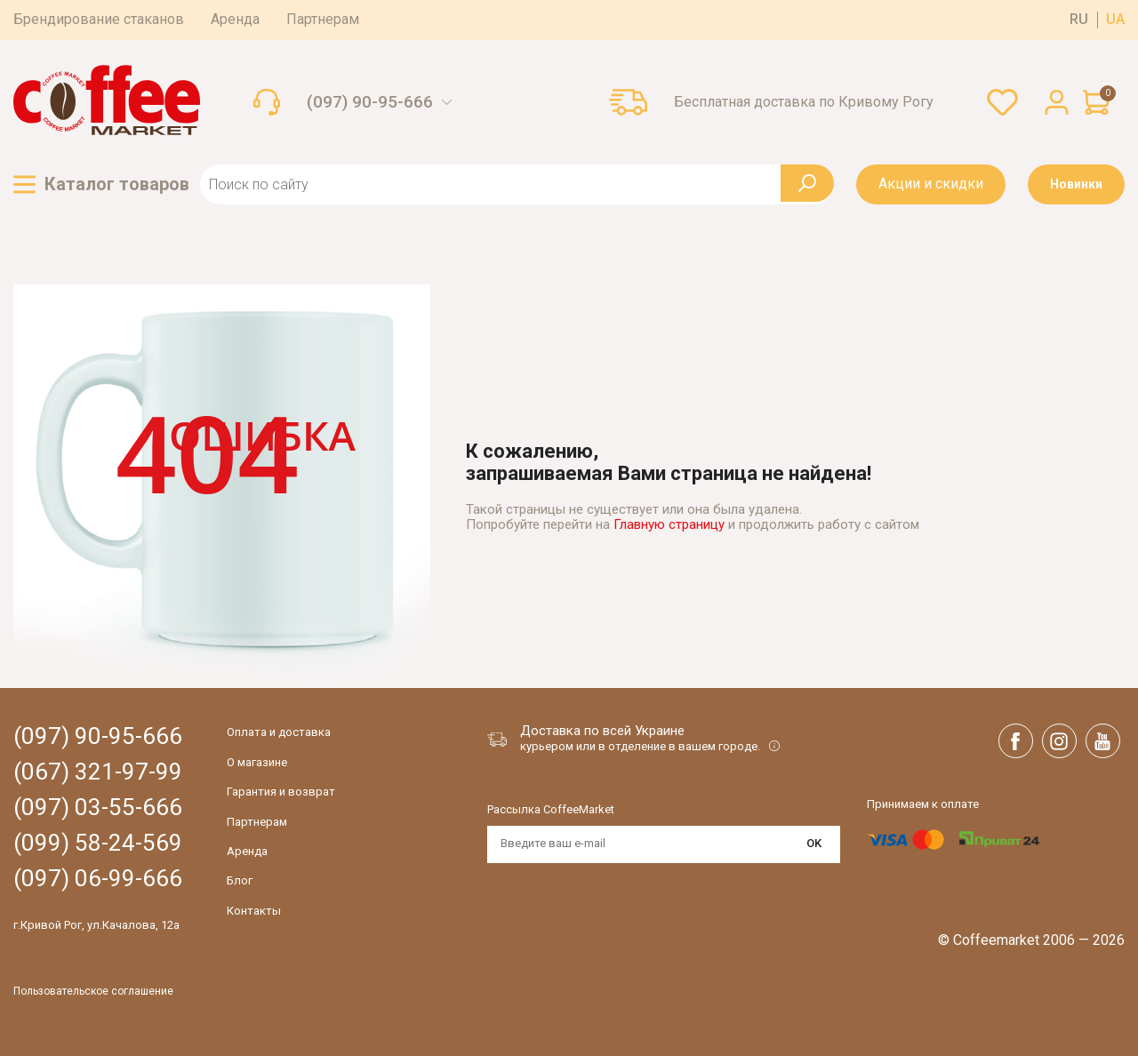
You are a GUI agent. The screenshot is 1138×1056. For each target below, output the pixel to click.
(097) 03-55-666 (97, 807)
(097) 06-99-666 (97, 879)
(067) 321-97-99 (97, 772)
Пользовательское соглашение (93, 991)
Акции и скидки (930, 183)
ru (1079, 20)
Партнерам (322, 19)
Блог (239, 880)
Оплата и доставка (279, 732)
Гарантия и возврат (281, 791)
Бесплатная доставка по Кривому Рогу (804, 102)
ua (1115, 20)
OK (813, 843)
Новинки (1076, 184)
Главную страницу (669, 524)
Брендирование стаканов (98, 19)
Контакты (254, 910)
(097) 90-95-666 (370, 102)
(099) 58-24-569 (97, 843)
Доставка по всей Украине (602, 731)
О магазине (257, 762)
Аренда (235, 19)
